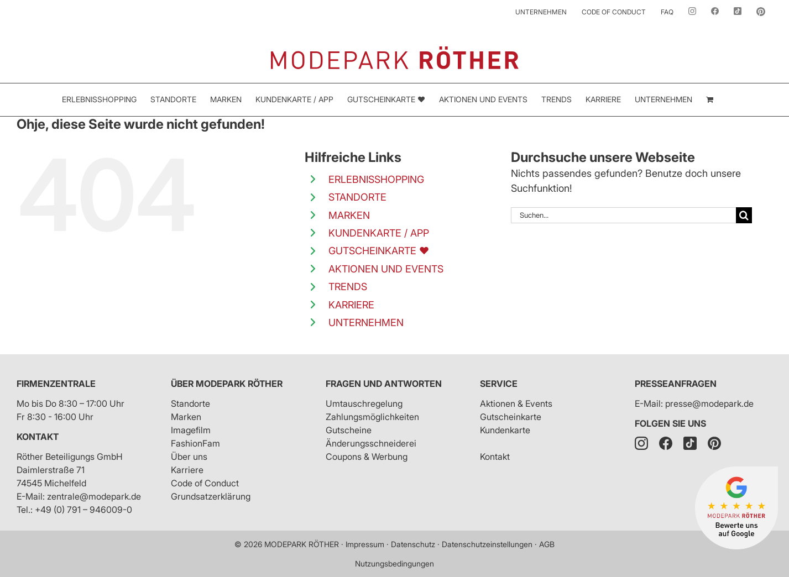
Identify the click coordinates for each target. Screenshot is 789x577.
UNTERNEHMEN (366, 322)
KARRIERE (351, 305)
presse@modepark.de (709, 403)
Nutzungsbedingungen (394, 563)
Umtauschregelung (364, 403)
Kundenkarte (505, 430)
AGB (547, 544)
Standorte (190, 403)
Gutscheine (349, 430)
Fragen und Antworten (384, 383)
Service (499, 383)
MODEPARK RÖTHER (301, 544)
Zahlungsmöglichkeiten (372, 416)
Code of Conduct (205, 483)
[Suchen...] (623, 215)
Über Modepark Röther (227, 383)
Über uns (189, 456)
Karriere (187, 469)
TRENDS (347, 286)
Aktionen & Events (516, 403)
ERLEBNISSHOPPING (376, 179)
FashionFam (195, 443)
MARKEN (349, 215)
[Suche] (744, 215)
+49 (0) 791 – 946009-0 (83, 509)
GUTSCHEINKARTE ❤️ (378, 250)
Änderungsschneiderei (371, 443)
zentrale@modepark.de (94, 496)
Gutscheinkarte (510, 416)
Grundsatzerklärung (210, 496)
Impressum (365, 544)
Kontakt (38, 436)
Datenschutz (413, 544)
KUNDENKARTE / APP (378, 233)
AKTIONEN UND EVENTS (385, 269)
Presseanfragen (676, 383)
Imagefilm (191, 430)
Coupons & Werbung (366, 456)
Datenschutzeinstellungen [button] (487, 544)
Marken (186, 416)
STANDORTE (357, 197)
